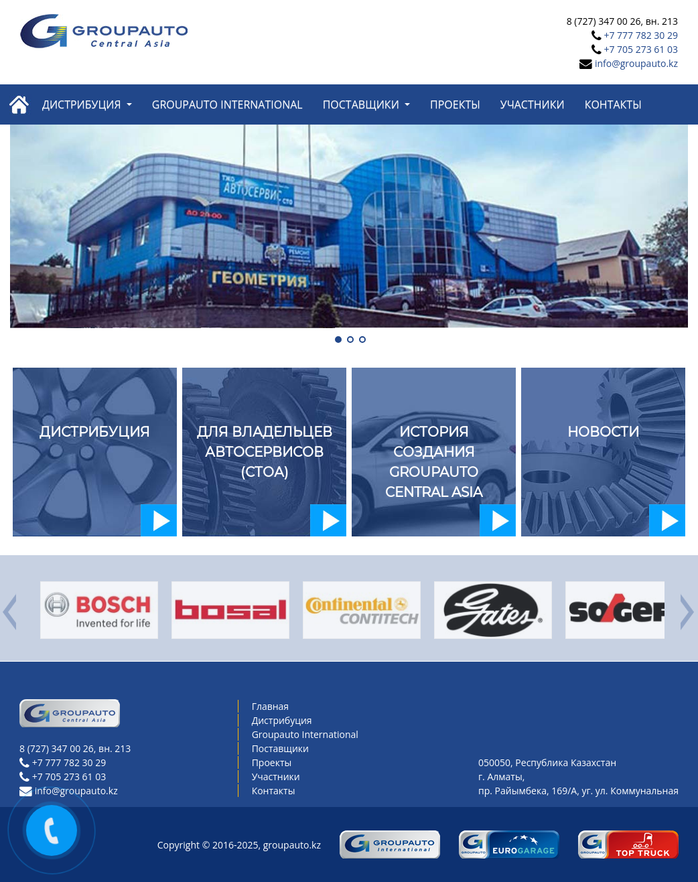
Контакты (613, 104)
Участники (532, 104)
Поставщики (362, 104)
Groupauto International (227, 104)
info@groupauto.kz (636, 63)
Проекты (455, 104)
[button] (337, 338)
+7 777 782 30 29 (641, 35)
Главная (270, 706)
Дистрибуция (83, 104)
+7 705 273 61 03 (641, 49)
